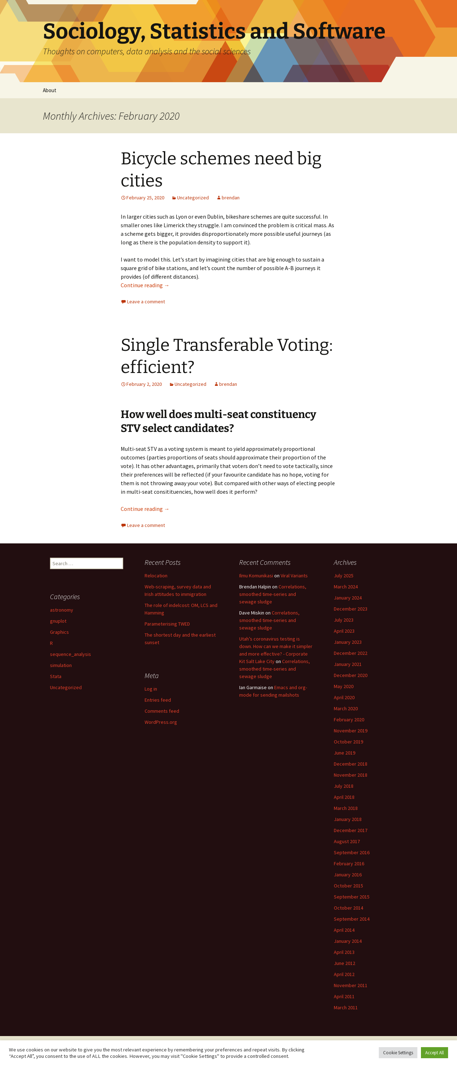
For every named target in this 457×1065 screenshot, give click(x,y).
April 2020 (344, 697)
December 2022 (350, 653)
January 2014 (348, 941)
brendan (231, 197)
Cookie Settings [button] (398, 1053)
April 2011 (344, 996)
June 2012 (344, 963)
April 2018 (344, 797)
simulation (61, 665)
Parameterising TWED (167, 624)
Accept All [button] (434, 1053)
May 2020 (343, 686)
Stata (55, 676)
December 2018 (350, 764)
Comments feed (162, 711)
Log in (151, 689)
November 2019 (350, 730)
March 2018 (346, 808)
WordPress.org (161, 722)
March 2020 (346, 708)
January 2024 (348, 597)
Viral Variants (294, 575)
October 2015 (348, 885)
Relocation (156, 575)
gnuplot (58, 621)
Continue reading (145, 285)
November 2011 (350, 985)
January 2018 (348, 819)
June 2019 (344, 753)
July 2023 (343, 620)
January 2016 (348, 874)
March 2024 (346, 586)
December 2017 (350, 830)
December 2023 (350, 609)
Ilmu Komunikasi (256, 575)
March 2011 (346, 1007)
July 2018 (343, 786)
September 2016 (352, 852)
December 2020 (350, 675)
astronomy (61, 610)
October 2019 (348, 741)
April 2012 (344, 974)
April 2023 (344, 631)
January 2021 (348, 664)
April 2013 (344, 952)
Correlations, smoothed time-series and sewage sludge (272, 594)
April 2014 (344, 930)
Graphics (59, 632)
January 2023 (348, 642)
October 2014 (348, 908)
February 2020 (349, 719)
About (49, 90)
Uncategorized (193, 197)
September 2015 (352, 897)
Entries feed (158, 700)
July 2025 (343, 575)
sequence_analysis (70, 654)
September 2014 (352, 919)
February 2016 (349, 863)
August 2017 (347, 841)
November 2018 (350, 775)
